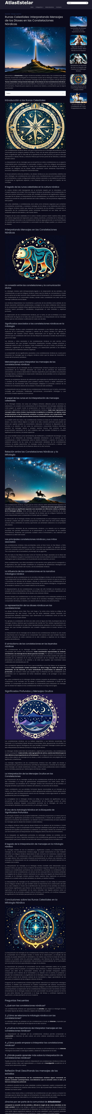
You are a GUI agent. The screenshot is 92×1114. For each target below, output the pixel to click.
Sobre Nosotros (49, 7)
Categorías (39, 7)
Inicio (32, 7)
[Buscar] (86, 3)
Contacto (59, 7)
